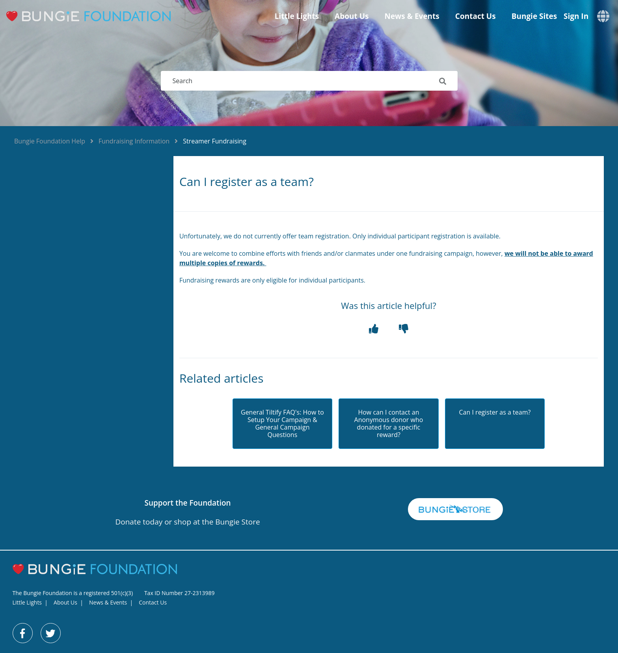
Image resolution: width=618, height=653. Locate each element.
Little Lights (297, 16)
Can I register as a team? (495, 412)
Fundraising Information (134, 141)
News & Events (411, 16)
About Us (352, 16)
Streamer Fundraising (214, 141)
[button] (374, 329)
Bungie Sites (534, 16)
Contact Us (475, 16)
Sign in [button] (576, 16)
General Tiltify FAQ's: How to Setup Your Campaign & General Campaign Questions (282, 424)
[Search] (309, 81)
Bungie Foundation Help (49, 141)
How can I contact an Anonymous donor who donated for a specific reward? (388, 424)
